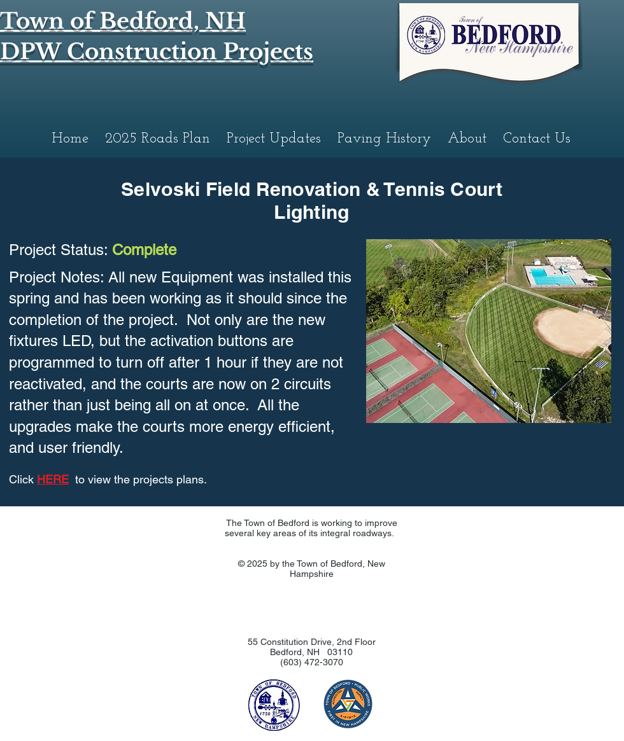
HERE (53, 479)
